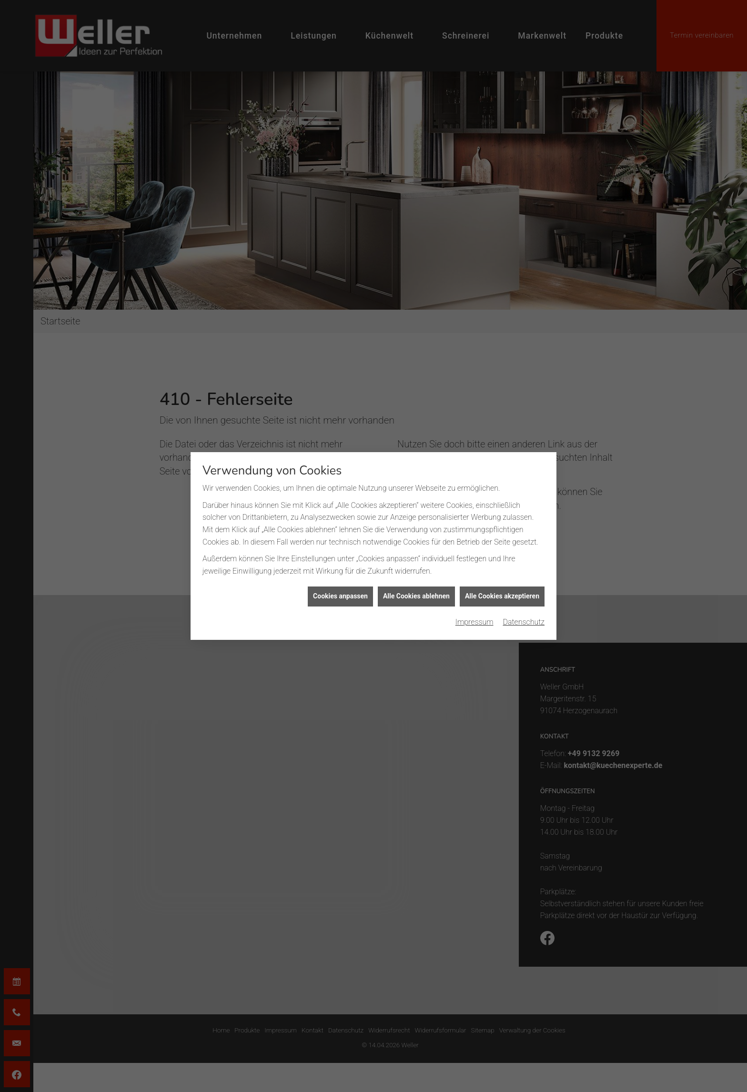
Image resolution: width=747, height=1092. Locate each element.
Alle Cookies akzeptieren (502, 536)
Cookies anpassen (340, 536)
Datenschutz (524, 562)
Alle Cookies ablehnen (416, 536)
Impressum (474, 562)
